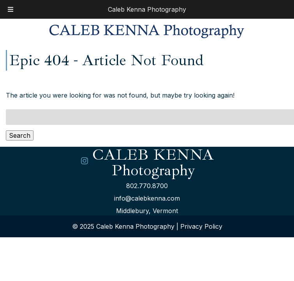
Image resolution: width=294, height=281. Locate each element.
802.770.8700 (147, 186)
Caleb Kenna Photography (147, 9)
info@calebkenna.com (147, 198)
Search (19, 135)
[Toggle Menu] (10, 9)
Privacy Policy (201, 226)
